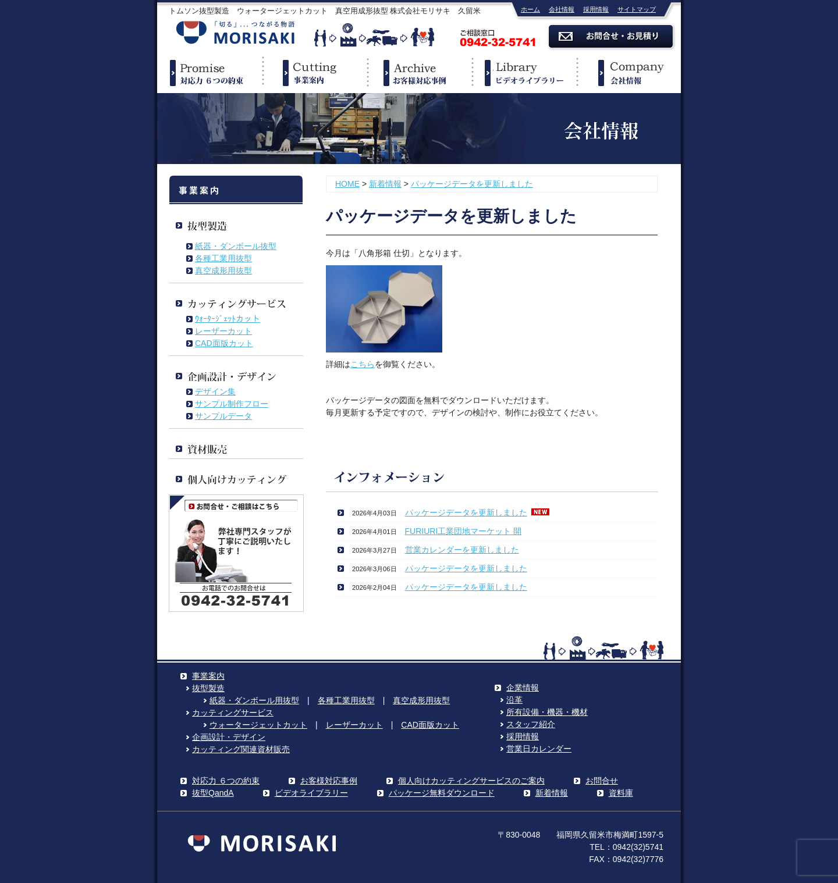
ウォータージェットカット (258, 724)
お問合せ (601, 780)
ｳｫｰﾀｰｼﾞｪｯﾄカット (227, 318)
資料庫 (621, 792)
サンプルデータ (223, 416)
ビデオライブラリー (523, 72)
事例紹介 (419, 72)
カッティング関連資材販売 (241, 749)
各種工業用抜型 (223, 258)
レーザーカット (223, 331)
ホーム (530, 9)
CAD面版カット (224, 343)
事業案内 (314, 72)
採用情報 (596, 9)
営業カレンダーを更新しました (462, 549)
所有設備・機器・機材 (547, 712)
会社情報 (561, 9)
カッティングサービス (233, 712)
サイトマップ (636, 9)
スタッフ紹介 (530, 724)
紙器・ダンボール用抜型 (254, 700)
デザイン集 (215, 391)
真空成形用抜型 (223, 270)
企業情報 (628, 72)
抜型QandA (213, 792)
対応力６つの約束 (209, 72)
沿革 (514, 699)
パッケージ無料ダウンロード (442, 792)
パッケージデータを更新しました (472, 183)
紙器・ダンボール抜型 (235, 246)
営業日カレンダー (538, 748)
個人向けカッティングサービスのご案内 (471, 780)
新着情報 (385, 183)
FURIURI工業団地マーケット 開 (463, 531)
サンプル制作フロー (231, 403)
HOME (347, 183)
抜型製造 (208, 688)
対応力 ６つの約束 (226, 780)
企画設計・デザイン (228, 737)
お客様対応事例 (328, 780)
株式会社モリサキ (236, 33)
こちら (362, 364)
